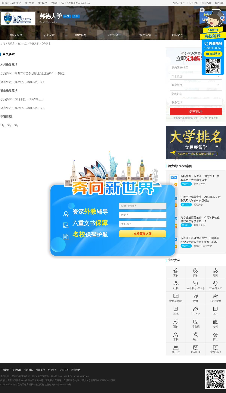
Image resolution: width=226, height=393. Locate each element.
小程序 (54, 3)
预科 (176, 323)
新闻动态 (177, 35)
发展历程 (40, 370)
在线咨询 (215, 53)
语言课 (196, 323)
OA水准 (195, 349)
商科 (196, 272)
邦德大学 (34, 43)
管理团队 (28, 370)
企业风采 (206, 3)
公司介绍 (193, 3)
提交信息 (196, 111)
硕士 (196, 336)
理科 (215, 272)
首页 (2, 43)
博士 (215, 336)
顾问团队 (219, 3)
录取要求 (113, 35)
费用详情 (145, 35)
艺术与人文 (215, 285)
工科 (176, 272)
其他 (176, 310)
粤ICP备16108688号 (61, 384)
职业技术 (215, 297)
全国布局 (64, 370)
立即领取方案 (143, 233)
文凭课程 (215, 349)
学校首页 (16, 35)
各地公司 (178, 3)
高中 (215, 310)
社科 (176, 285)
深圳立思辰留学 (11, 3)
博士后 (176, 349)
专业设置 (49, 35)
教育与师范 (175, 297)
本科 (176, 336)
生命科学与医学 (196, 285)
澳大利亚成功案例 (180, 166)
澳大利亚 (22, 43)
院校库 (11, 43)
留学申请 (29, 3)
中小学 (196, 310)
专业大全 (174, 260)
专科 (215, 323)
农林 (196, 297)
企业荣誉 (52, 370)
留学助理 (42, 3)
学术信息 (81, 35)
